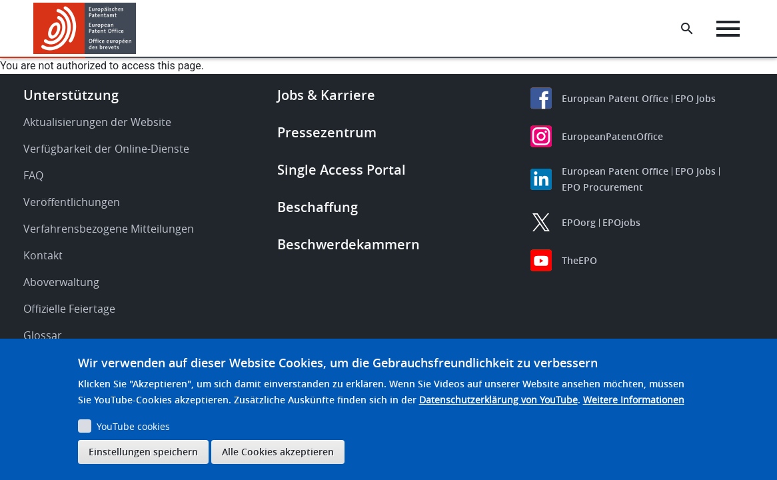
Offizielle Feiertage (69, 308)
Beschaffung (317, 207)
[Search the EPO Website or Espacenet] (687, 29)
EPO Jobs (695, 98)
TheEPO (579, 260)
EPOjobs (621, 222)
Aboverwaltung (61, 282)
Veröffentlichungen (71, 202)
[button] (138, 28)
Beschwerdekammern (348, 244)
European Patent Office (615, 98)
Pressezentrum (327, 132)
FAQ (33, 175)
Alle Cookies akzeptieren (278, 451)
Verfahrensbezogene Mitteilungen (108, 228)
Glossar (42, 335)
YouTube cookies (133, 426)
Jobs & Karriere (326, 95)
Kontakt (43, 255)
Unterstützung (71, 95)
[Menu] (728, 28)
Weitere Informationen (633, 399)
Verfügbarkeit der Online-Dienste (106, 148)
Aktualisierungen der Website (97, 122)
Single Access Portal (341, 170)
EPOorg (579, 222)
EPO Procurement (602, 187)
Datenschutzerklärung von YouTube (498, 399)
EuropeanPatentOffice (612, 136)
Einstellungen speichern (143, 451)
